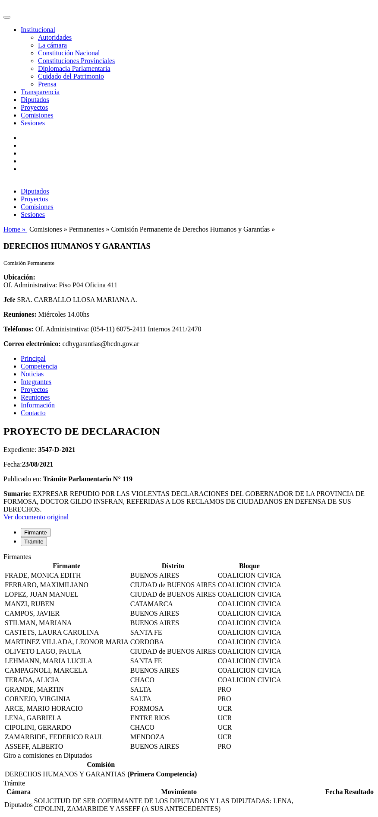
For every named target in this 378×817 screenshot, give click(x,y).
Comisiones (37, 115)
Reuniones (35, 397)
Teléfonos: (18, 329)
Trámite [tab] (34, 541)
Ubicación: (19, 277)
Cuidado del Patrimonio (71, 76)
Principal (33, 358)
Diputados (35, 99)
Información (38, 405)
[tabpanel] (189, 652)
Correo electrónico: (32, 343)
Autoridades (55, 37)
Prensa (47, 84)
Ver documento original (36, 517)
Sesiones (33, 123)
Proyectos (34, 107)
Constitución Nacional (69, 53)
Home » (15, 229)
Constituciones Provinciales (76, 60)
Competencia (39, 366)
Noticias (32, 374)
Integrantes (36, 381)
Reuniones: (19, 314)
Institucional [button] (38, 29)
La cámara (52, 45)
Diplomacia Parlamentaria (74, 68)
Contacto (33, 412)
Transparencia (40, 91)
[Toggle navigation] (6, 17)
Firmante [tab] (35, 532)
